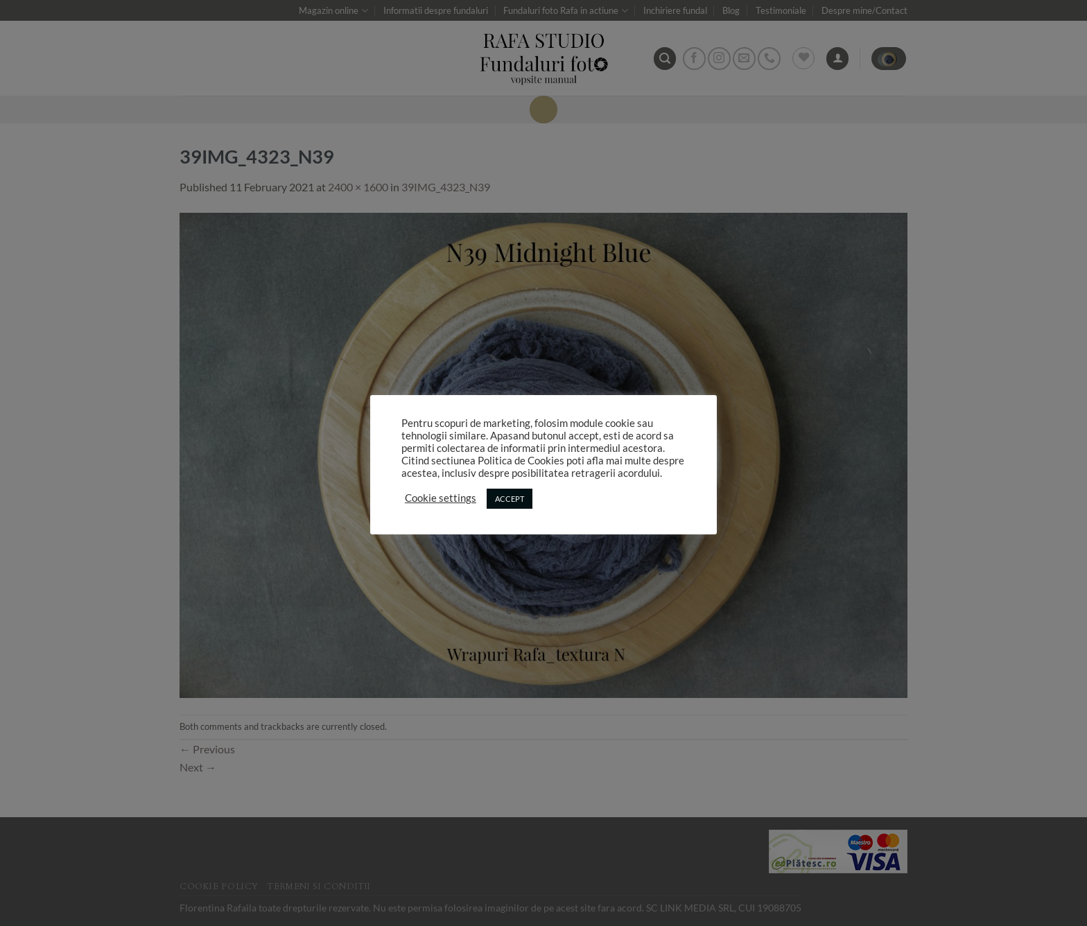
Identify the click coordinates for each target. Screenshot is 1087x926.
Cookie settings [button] (440, 498)
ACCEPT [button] (509, 498)
